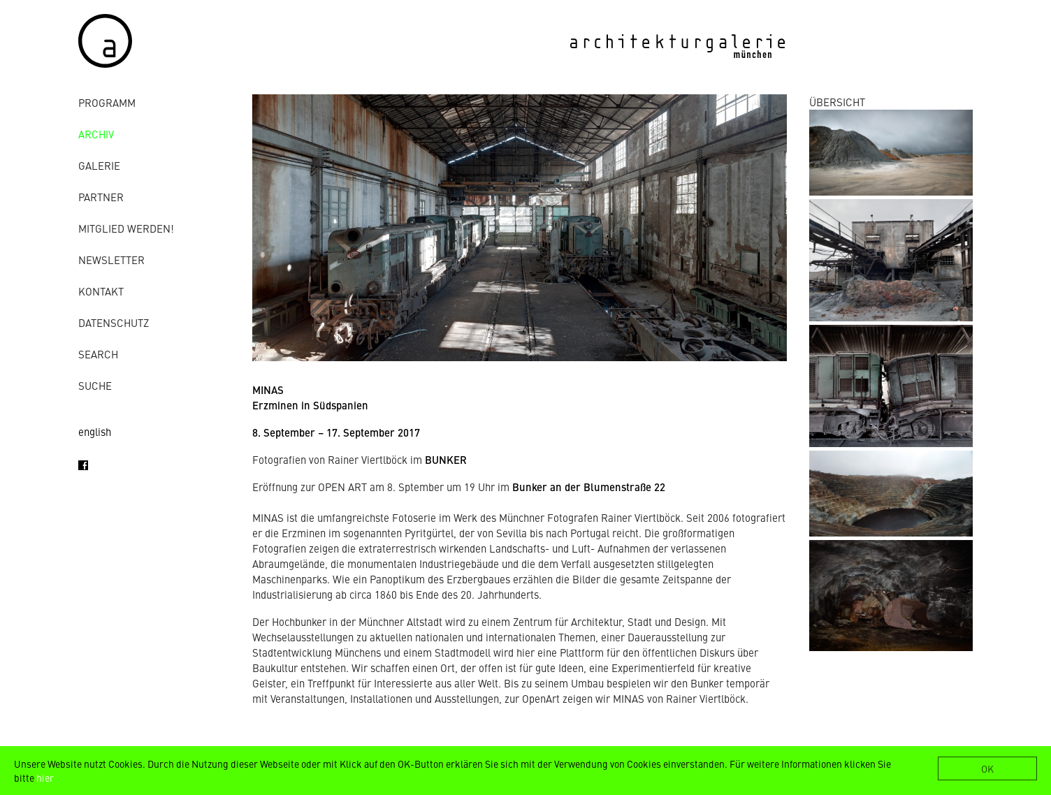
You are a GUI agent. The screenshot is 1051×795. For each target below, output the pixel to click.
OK (987, 768)
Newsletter (111, 259)
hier (45, 778)
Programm (107, 102)
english (94, 431)
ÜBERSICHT (837, 101)
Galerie (99, 165)
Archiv (96, 133)
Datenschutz (113, 322)
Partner (101, 196)
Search (98, 354)
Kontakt (101, 291)
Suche (95, 385)
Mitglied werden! (126, 228)
